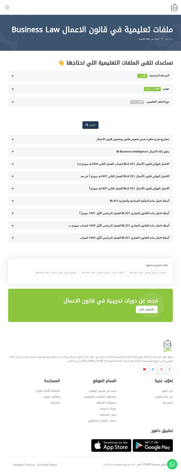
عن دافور (167, 390)
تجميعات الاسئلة (106, 402)
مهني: (156, 89)
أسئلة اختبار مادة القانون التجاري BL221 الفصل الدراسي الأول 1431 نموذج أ (124, 213)
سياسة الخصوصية (24, 464)
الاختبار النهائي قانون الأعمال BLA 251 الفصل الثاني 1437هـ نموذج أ (129, 188)
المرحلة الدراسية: (153, 76)
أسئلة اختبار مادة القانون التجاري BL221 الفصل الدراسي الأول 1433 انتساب (124, 237)
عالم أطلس (108, 464)
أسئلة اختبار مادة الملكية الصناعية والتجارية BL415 (139, 201)
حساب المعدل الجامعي (102, 420)
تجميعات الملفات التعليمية (100, 396)
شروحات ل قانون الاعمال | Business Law (148, 272)
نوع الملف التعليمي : (149, 102)
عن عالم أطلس (164, 396)
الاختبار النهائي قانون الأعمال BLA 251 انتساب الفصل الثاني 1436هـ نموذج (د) (123, 164)
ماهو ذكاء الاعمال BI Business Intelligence (142, 151)
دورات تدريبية (108, 408)
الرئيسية (169, 39)
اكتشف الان (146, 309)
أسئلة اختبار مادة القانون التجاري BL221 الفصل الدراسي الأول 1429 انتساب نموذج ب (119, 225)
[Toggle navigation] (7, 7)
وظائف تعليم (52, 396)
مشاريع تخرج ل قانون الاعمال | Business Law (56, 272)
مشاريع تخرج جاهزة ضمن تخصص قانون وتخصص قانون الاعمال (132, 139)
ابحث (90, 125)
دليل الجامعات (107, 414)
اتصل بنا (168, 402)
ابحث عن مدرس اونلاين (102, 390)
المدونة (55, 402)
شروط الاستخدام (47, 464)
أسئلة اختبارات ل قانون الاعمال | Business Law (103, 272)
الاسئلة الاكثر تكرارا (48, 390)
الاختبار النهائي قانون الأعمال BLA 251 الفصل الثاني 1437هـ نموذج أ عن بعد (124, 176)
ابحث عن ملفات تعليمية (149, 39)
